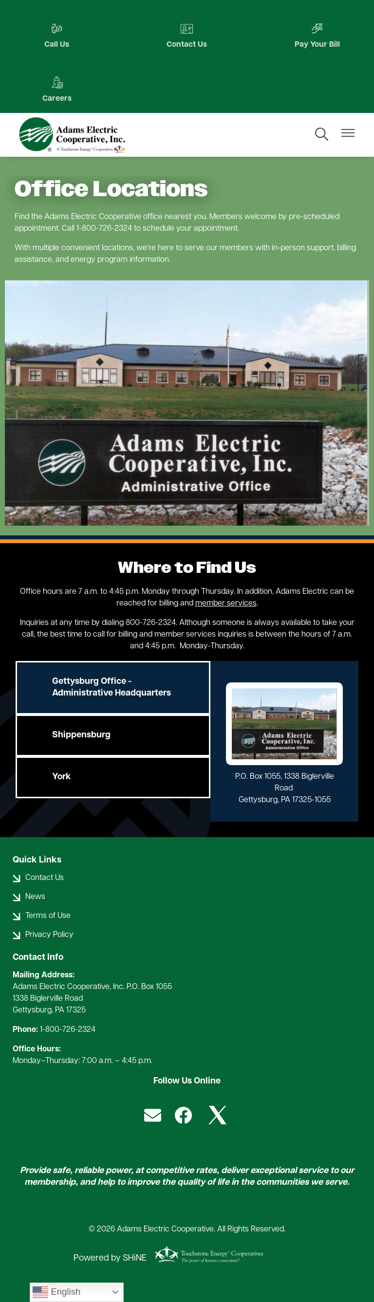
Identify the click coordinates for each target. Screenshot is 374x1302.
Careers (56, 89)
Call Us (56, 35)
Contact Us (187, 35)
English (56, 1292)
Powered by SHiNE (110, 1258)
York (61, 777)
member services (226, 603)
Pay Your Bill (317, 35)
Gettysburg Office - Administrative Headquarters (111, 687)
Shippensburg (81, 735)
